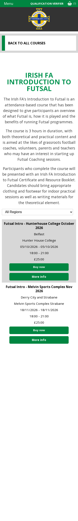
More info (39, 277)
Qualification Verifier (46, 3)
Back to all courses (26, 43)
